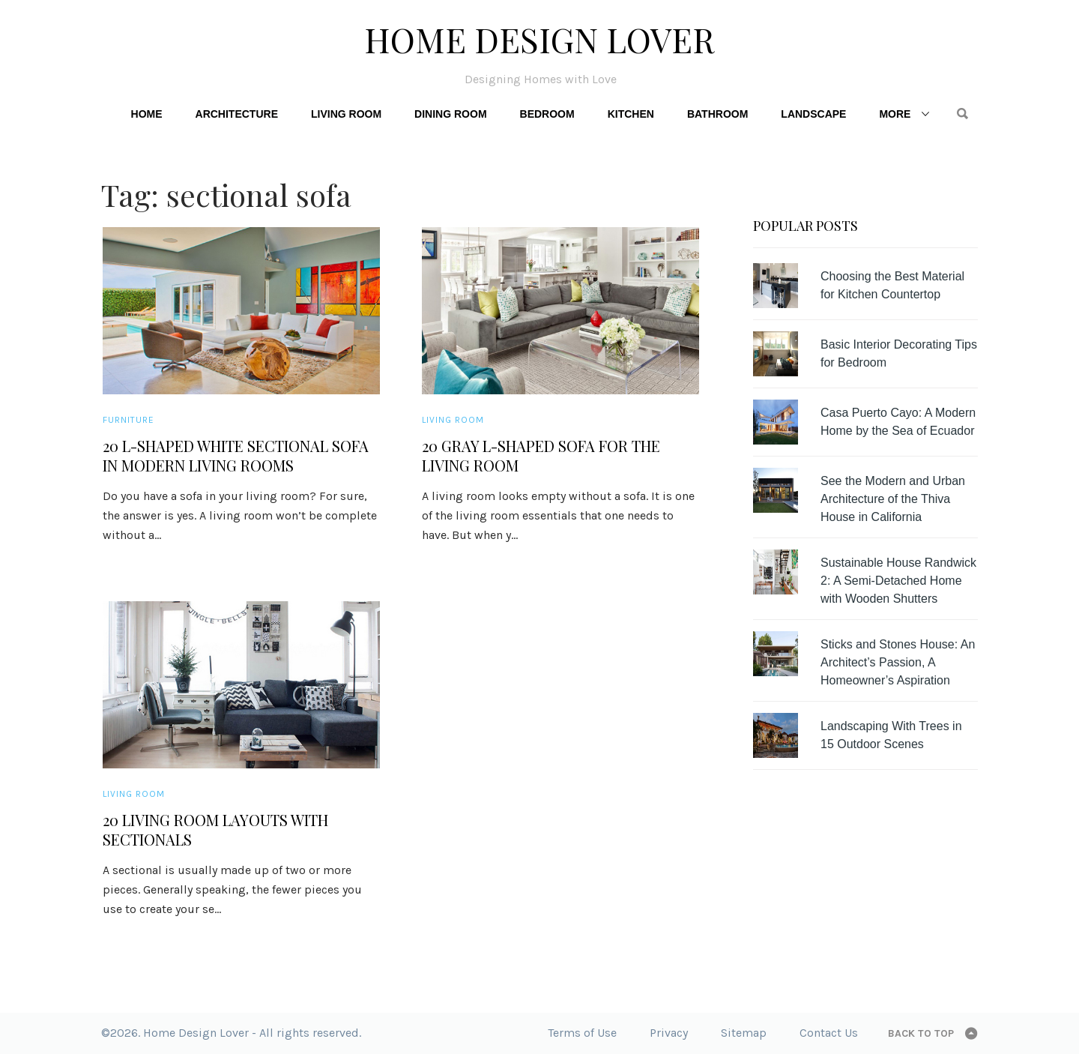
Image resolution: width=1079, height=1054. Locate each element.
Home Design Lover (539, 38)
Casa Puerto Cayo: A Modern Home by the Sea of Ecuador (898, 421)
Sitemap (744, 1033)
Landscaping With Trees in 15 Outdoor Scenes (891, 735)
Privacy (669, 1033)
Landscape (813, 114)
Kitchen (631, 114)
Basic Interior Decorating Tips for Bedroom (898, 353)
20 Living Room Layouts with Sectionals (215, 829)
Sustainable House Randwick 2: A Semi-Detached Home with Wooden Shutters (898, 580)
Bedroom (547, 114)
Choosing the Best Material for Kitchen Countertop (892, 285)
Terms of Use (582, 1033)
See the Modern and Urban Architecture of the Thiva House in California (892, 499)
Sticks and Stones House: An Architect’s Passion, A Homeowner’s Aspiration (897, 662)
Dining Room (450, 114)
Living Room (346, 114)
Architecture (237, 114)
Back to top (921, 1033)
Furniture (128, 420)
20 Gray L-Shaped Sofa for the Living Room (541, 455)
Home (147, 114)
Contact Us (829, 1033)
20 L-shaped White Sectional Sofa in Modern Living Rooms (236, 455)
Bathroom (717, 114)
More (894, 114)
